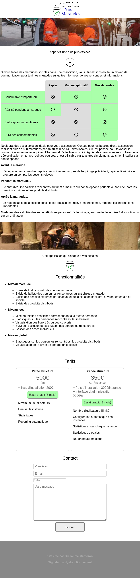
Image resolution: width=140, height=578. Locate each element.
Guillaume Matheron (79, 556)
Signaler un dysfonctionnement (70, 562)
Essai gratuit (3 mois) (42, 394)
